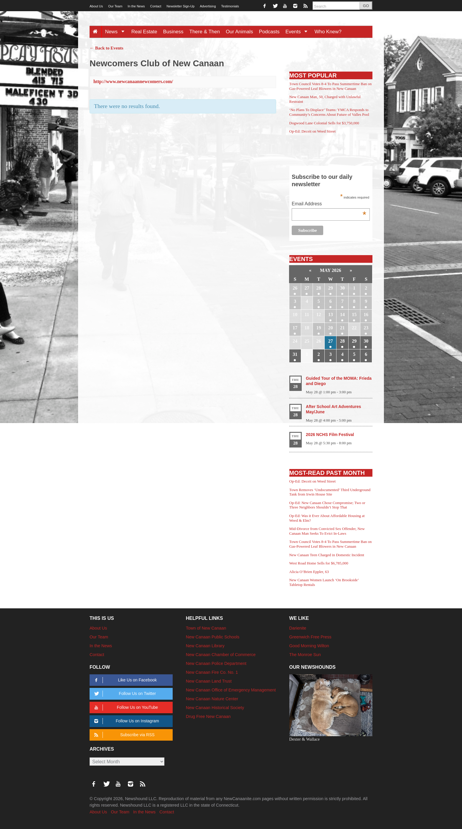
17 (295, 327)
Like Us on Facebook (124, 680)
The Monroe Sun (305, 654)
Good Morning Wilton (309, 645)
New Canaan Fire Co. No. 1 (212, 672)
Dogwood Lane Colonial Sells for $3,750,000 (324, 123)
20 (330, 327)
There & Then (204, 31)
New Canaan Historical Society (215, 707)
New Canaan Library (205, 645)
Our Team (115, 6)
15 (354, 314)
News (116, 31)
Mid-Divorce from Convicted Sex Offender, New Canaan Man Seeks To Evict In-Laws (327, 531)
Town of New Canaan (206, 628)
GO (366, 6)
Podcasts (269, 31)
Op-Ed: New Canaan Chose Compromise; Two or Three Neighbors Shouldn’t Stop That (327, 505)
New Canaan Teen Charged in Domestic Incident (326, 555)
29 (330, 287)
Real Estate (144, 31)
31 (295, 354)
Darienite (297, 628)
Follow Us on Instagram (125, 721)
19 (318, 327)
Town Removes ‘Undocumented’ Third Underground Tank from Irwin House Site (330, 492)
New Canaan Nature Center (212, 698)
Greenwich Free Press (310, 637)
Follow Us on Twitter (124, 694)
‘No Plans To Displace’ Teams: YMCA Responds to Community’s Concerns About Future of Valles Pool (329, 112)
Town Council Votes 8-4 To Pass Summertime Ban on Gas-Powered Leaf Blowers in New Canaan (330, 86)
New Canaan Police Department (216, 663)
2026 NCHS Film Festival (330, 434)
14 (342, 314)
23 (366, 327)
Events (299, 31)
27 (306, 287)
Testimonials (230, 6)
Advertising (208, 6)
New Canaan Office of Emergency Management (231, 690)
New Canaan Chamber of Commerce (221, 654)
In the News (136, 6)
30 (342, 287)
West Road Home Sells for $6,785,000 (318, 563)
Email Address (329, 204)
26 (295, 287)
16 (366, 314)
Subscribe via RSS (123, 735)
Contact (155, 6)
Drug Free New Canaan (208, 716)
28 (318, 287)
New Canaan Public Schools (213, 637)
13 (330, 314)
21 (342, 327)
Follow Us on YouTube (125, 707)
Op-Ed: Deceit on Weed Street (312, 131)
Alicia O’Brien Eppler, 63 (309, 571)
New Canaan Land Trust (209, 681)
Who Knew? (327, 31)
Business (173, 31)
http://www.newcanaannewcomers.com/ (133, 81)
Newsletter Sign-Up (180, 6)
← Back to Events (106, 48)
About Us (96, 6)
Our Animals (239, 31)
